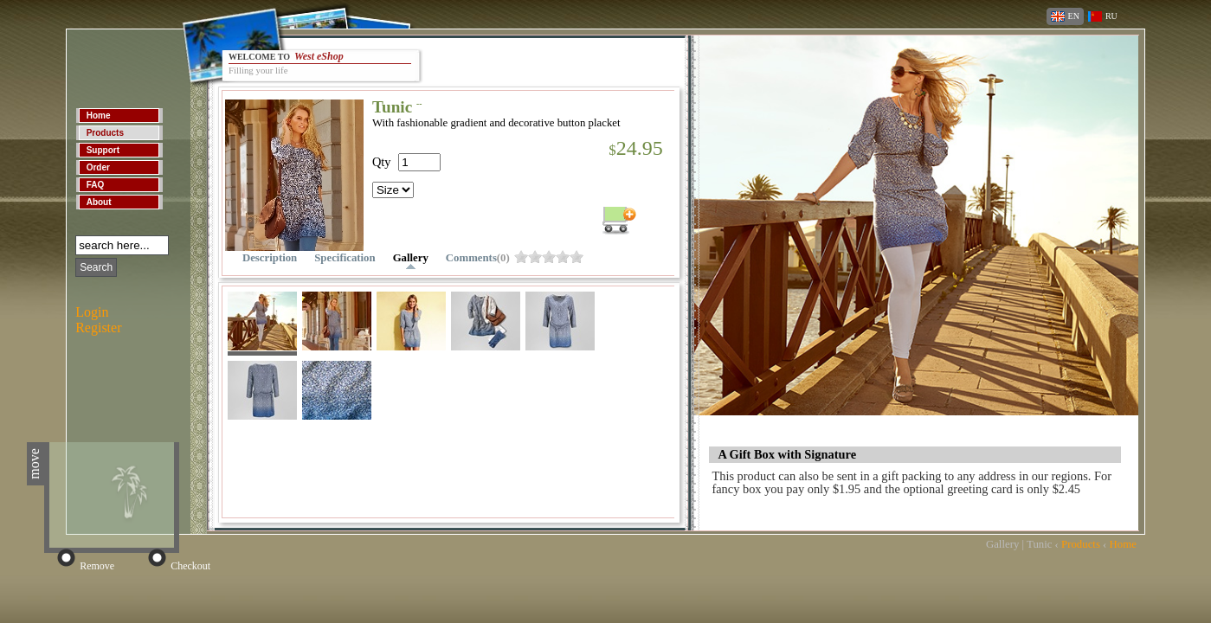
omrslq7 (549, 256)
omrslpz (521, 256)
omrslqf (576, 256)
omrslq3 (535, 256)
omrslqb (563, 256)
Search (96, 267)
